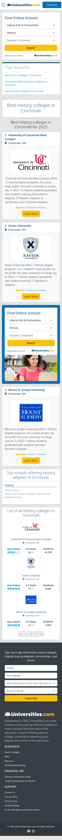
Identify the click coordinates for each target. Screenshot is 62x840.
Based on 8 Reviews (37, 207)
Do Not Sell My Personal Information (22, 809)
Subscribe (52, 4)
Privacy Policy (11, 796)
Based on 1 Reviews (37, 454)
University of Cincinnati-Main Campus (26, 137)
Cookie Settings (12, 805)
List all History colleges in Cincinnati (24, 91)
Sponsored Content (14, 56)
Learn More (31, 214)
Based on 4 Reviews (37, 290)
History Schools (12, 490)
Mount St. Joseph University (26, 390)
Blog (7, 756)
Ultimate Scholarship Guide (18, 776)
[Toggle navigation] (3, 4)
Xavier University (19, 226)
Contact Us (10, 792)
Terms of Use (11, 801)
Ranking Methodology (15, 765)
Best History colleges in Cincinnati (23, 75)
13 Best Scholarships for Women (20, 781)
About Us (9, 761)
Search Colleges (12, 752)
